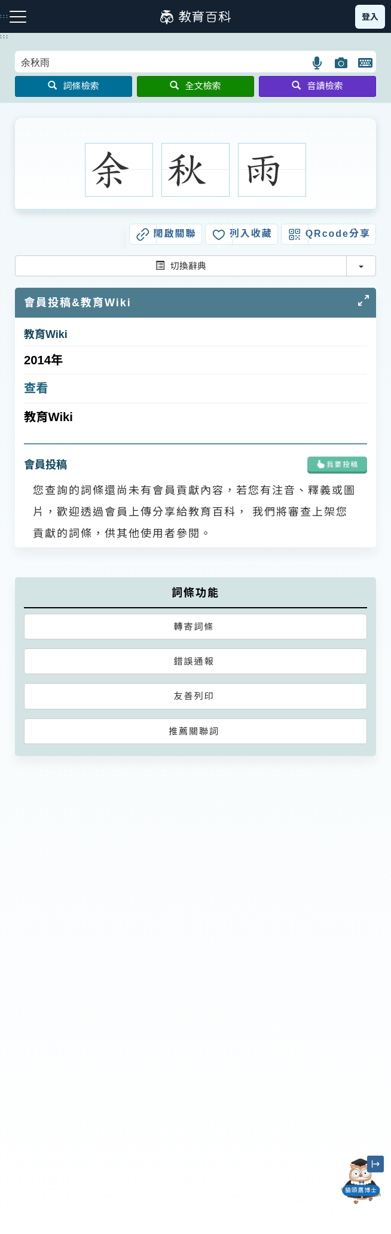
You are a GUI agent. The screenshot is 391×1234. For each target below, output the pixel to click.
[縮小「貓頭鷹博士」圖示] (375, 1164)
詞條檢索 (73, 86)
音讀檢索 (317, 86)
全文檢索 (195, 86)
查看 (36, 388)
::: (4, 36)
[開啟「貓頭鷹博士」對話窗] (361, 1181)
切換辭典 (180, 266)
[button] (317, 63)
